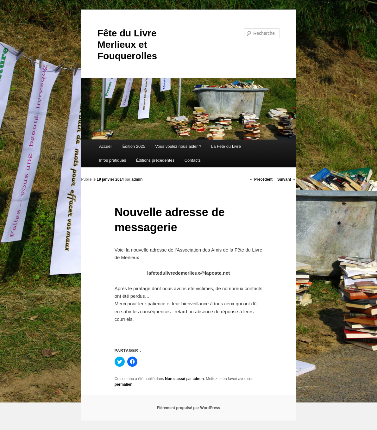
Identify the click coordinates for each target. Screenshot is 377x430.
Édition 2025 (133, 146)
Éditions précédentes (155, 160)
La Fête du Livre (226, 146)
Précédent (261, 179)
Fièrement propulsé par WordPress (188, 408)
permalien (124, 384)
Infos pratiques (112, 160)
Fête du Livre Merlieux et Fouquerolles (127, 44)
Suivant (286, 179)
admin (136, 179)
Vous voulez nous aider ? (178, 146)
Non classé (175, 379)
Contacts (193, 160)
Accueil (105, 146)
